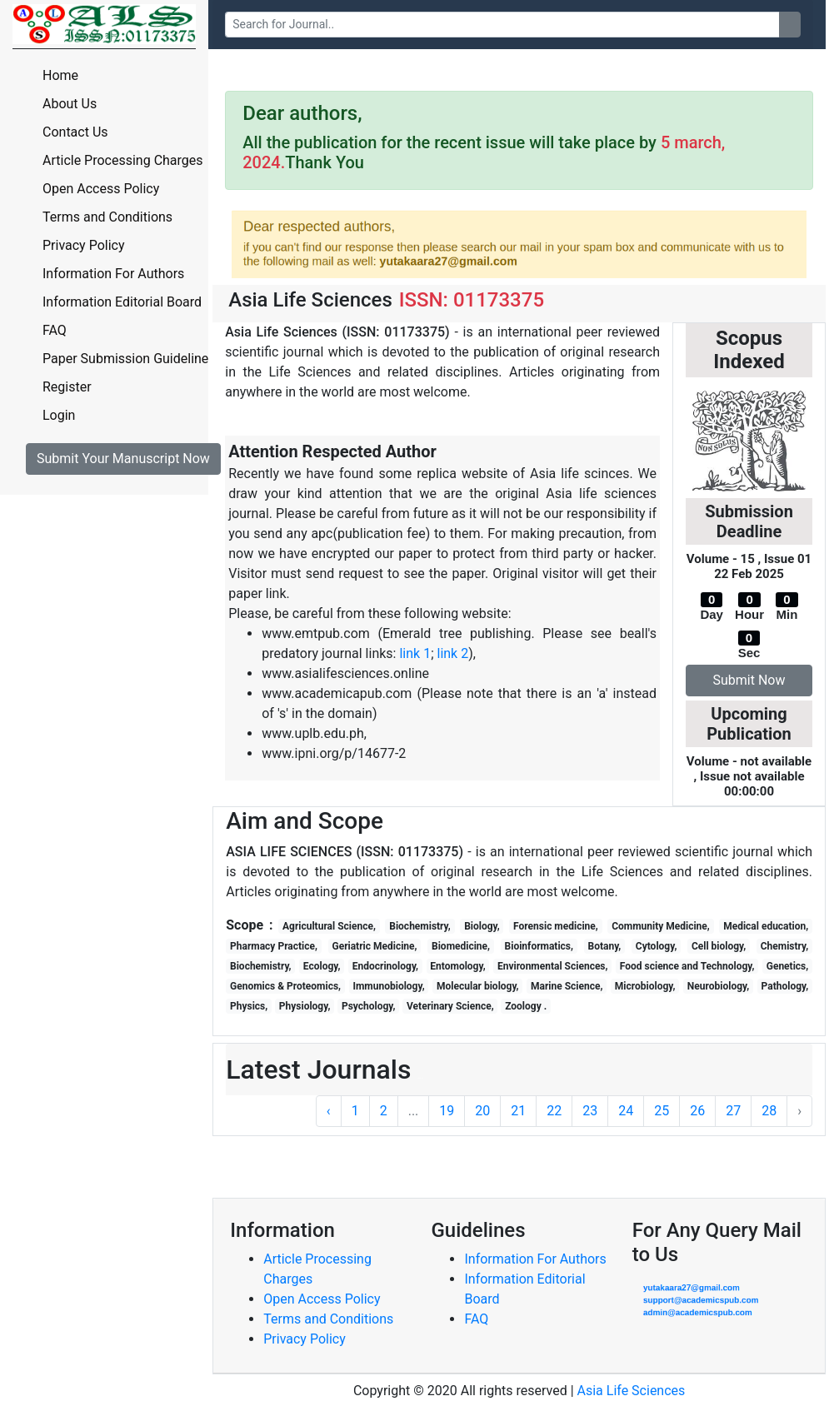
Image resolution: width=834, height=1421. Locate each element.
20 (482, 1111)
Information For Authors (113, 274)
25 (661, 1111)
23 (589, 1111)
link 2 (452, 653)
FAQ (54, 330)
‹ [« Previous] (329, 1111)
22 (554, 1111)
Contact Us (75, 132)
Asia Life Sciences (631, 1391)
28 (769, 1111)
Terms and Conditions (107, 217)
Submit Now (749, 680)
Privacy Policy (83, 245)
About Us (69, 104)
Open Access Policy (100, 189)
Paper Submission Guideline (125, 358)
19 (446, 1111)
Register (67, 387)
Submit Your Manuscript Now (123, 458)
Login (58, 415)
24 (625, 1111)
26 (697, 1111)
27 (733, 1111)
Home (60, 75)
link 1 (415, 653)
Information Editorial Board (122, 302)
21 (518, 1111)
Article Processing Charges (122, 160)
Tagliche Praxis (420, 1078)
